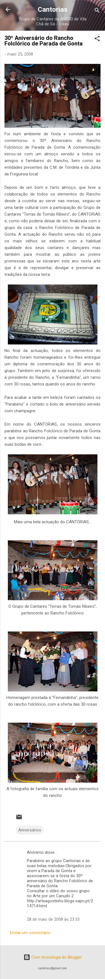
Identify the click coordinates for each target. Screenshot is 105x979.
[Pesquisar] (97, 11)
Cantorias (52, 9)
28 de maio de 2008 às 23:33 (53, 919)
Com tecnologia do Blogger (53, 957)
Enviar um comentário (30, 932)
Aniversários (29, 830)
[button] (97, 39)
